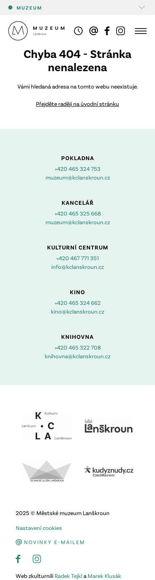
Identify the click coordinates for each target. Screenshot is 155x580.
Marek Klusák (104, 575)
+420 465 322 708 (78, 347)
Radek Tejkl (68, 575)
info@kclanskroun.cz (77, 266)
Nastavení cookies (39, 527)
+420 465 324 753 (77, 168)
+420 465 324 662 (78, 302)
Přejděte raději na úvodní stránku (77, 103)
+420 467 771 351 (77, 257)
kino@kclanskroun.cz (77, 311)
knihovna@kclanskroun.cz (77, 356)
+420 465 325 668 (78, 213)
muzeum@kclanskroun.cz (77, 177)
